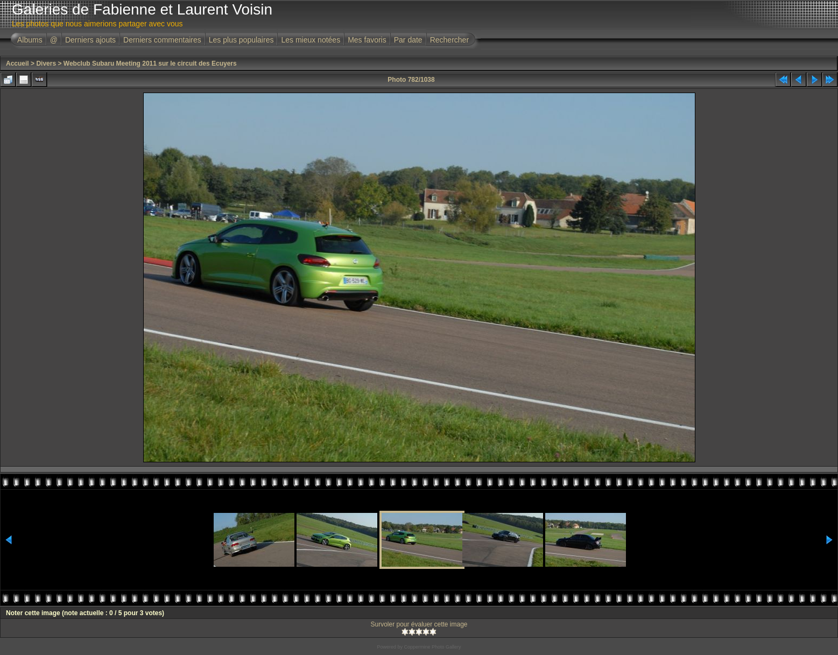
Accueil (17, 63)
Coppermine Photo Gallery (432, 647)
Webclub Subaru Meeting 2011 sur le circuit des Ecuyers (150, 63)
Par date (408, 40)
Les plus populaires (241, 40)
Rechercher (449, 40)
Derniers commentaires (162, 40)
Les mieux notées (310, 40)
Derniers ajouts (90, 40)
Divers (46, 63)
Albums (30, 40)
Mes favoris (367, 40)
